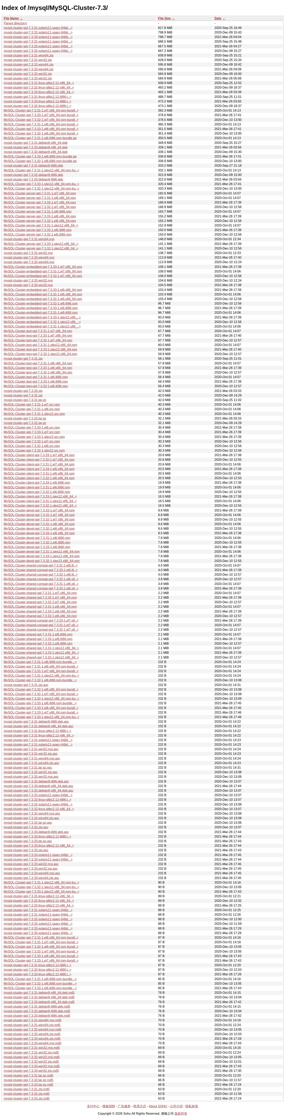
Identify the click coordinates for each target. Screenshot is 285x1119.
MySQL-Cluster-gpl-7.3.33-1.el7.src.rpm (32, 432)
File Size (164, 18)
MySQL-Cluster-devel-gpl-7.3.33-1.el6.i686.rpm (37, 547)
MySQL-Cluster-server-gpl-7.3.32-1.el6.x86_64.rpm (40, 221)
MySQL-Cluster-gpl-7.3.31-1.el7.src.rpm (32, 404)
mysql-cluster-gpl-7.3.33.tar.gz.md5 (28, 1084)
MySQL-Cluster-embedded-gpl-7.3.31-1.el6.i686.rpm (41, 312)
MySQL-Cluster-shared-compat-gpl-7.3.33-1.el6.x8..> (41, 588)
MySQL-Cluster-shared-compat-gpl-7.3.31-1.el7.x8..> (41, 625)
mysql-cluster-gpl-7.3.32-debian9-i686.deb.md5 (37, 1011)
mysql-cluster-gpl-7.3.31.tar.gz (25, 400)
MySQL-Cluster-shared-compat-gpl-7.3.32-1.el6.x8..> (41, 579)
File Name (11, 18)
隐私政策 (191, 1106)
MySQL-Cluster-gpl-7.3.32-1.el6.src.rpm (32, 446)
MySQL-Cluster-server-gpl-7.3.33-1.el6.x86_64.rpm (40, 216)
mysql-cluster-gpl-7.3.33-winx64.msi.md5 (32, 1043)
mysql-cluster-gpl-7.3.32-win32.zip (28, 73)
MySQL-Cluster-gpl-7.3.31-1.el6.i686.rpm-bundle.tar (40, 138)
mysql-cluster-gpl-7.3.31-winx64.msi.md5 (32, 1020)
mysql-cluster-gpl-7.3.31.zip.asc (26, 685)
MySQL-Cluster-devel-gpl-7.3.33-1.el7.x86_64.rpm (39, 510)
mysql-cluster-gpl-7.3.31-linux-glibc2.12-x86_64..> (39, 83)
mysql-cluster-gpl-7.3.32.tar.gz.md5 (28, 1080)
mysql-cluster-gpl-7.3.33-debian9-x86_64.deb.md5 (39, 1002)
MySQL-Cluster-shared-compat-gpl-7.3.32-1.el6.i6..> (41, 574)
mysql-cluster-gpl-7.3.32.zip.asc (26, 827)
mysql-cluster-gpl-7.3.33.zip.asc (26, 850)
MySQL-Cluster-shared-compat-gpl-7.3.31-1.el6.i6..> (41, 565)
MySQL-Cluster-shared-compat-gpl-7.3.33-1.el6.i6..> (41, 570)
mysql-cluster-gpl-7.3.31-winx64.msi (29, 239)
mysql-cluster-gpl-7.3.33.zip (23, 391)
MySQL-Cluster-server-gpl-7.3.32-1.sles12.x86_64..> (41, 248)
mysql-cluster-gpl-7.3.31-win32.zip (28, 60)
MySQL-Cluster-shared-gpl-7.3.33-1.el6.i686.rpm (38, 639)
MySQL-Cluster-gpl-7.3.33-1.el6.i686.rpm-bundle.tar (40, 156)
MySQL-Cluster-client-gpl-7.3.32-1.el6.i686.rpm (37, 492)
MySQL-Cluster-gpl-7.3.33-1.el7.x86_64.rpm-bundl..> (41, 115)
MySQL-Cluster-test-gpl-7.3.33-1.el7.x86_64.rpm (38, 335)
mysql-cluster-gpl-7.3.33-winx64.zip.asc (31, 878)
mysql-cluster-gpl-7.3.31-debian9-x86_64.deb (35, 142)
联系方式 (139, 1106)
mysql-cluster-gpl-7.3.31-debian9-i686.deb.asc (36, 721)
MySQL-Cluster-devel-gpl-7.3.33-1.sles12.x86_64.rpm (42, 556)
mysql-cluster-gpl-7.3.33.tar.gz (25, 418)
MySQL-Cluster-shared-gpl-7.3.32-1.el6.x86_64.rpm (40, 616)
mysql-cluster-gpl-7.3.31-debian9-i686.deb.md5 (37, 1006)
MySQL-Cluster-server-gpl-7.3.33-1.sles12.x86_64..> (41, 244)
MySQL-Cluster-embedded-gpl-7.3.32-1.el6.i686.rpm (41, 303)
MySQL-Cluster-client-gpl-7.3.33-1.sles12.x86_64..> (40, 496)
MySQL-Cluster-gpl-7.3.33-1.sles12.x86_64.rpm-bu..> (41, 184)
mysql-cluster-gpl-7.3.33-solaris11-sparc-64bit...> (38, 37)
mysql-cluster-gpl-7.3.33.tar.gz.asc (28, 841)
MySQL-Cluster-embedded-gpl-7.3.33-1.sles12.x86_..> (42, 317)
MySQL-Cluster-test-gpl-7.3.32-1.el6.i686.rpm (36, 386)
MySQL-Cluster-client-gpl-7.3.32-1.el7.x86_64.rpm (39, 459)
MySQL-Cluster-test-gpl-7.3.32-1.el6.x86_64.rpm (38, 372)
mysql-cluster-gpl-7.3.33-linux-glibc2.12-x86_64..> (39, 92)
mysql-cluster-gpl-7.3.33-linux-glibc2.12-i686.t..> (37, 101)
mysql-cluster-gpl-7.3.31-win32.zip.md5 (31, 1052)
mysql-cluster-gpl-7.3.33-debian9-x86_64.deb (35, 147)
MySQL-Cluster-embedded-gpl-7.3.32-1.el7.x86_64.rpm (43, 276)
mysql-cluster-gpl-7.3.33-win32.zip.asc (31, 868)
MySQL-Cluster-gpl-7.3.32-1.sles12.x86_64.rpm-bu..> (41, 188)
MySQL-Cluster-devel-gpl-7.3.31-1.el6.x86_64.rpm (39, 524)
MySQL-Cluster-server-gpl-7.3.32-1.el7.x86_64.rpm (40, 207)
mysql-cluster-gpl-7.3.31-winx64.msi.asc (32, 758)
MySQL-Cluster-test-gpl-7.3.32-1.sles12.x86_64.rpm (40, 354)
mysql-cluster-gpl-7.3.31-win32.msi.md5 (32, 1047)
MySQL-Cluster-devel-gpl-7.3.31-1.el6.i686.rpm (37, 538)
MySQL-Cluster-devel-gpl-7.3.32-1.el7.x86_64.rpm (39, 519)
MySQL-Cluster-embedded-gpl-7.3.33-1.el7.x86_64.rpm (43, 267)
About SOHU (158, 1106)
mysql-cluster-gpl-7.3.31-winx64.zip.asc (31, 763)
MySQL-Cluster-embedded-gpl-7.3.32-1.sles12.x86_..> (42, 322)
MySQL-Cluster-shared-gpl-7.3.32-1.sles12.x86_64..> (41, 657)
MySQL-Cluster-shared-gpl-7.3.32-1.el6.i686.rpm (38, 643)
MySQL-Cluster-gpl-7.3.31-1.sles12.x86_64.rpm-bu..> (41, 170)
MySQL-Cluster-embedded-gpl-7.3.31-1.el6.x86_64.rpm (43, 294)
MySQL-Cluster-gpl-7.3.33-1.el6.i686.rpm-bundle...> (40, 703)
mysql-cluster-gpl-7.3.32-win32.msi (28, 280)
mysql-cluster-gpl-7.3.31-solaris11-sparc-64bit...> (38, 28)
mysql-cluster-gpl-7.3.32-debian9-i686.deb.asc (36, 781)
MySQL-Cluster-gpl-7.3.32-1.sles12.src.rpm (34, 450)
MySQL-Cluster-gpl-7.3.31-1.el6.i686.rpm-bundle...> (40, 662)
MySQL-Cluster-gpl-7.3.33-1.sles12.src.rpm (34, 437)
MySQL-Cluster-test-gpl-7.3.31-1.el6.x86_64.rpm (38, 363)
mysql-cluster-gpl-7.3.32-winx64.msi (29, 262)
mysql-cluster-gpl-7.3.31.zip (23, 358)
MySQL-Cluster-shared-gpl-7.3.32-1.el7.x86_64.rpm (40, 602)
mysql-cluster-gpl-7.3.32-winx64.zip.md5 (32, 1034)
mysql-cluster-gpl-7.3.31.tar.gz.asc (28, 767)
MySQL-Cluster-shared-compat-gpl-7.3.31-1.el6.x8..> (41, 584)
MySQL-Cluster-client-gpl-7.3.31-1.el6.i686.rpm (37, 487)
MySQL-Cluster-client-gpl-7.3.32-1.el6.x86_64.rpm (39, 478)
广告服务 (124, 1106)
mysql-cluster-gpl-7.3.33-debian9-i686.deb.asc (36, 832)
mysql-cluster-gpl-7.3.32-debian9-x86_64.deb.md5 (39, 997)
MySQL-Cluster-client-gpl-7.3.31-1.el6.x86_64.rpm (39, 473)
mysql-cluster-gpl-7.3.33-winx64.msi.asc (32, 873)
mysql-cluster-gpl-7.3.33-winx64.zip (28, 69)
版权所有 (181, 1113)
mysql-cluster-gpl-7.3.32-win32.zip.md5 (31, 1061)
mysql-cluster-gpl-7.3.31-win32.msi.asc (31, 749)
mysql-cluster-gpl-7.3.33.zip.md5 (26, 1098)
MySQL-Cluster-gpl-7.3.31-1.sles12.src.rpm (34, 414)
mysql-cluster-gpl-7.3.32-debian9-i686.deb (33, 175)
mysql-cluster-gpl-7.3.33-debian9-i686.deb (33, 179)
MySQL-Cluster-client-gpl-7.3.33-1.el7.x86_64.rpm (39, 455)
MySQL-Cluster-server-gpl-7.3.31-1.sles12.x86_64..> (41, 225)
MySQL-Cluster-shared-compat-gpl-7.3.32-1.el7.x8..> (41, 629)
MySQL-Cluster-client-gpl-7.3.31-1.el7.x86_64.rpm (39, 464)
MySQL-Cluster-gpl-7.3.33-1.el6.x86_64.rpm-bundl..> (41, 129)
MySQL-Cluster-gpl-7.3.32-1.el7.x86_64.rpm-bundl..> (41, 119)
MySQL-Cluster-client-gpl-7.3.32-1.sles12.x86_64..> (40, 505)
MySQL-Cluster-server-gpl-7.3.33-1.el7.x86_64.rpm (40, 202)
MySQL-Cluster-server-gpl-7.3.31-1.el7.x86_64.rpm (40, 193)
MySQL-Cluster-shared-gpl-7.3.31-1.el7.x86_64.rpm (40, 593)
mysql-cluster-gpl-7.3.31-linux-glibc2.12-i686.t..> (37, 96)
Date (217, 18)
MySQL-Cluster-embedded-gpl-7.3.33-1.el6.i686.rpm (41, 308)
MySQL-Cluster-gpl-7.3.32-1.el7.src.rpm (32, 441)
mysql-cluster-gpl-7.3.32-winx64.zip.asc (31, 818)
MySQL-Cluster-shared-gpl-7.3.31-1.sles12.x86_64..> (41, 648)
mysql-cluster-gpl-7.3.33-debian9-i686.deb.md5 (37, 1015)
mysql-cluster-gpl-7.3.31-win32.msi (28, 253)
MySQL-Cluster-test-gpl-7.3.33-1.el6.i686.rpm (36, 381)
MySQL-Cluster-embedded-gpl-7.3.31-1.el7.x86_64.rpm (43, 271)
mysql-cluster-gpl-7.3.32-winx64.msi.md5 (32, 1029)
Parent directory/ (15, 23)
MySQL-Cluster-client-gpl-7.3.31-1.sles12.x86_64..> (40, 501)
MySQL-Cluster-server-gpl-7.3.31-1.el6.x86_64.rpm (40, 198)
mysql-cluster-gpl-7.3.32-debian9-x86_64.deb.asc (38, 790)
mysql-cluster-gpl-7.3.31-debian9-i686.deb (33, 165)
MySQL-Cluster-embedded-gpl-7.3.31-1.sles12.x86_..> (42, 326)
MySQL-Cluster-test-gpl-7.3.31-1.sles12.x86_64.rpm (40, 345)
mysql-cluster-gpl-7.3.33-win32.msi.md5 (32, 1066)
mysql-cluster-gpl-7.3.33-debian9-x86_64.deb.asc (38, 786)
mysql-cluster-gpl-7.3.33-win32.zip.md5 (31, 1070)
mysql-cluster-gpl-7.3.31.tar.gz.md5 (28, 1075)
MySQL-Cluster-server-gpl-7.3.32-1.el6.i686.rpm (37, 234)
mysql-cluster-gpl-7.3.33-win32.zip (28, 78)
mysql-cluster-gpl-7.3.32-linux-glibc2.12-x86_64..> (39, 87)
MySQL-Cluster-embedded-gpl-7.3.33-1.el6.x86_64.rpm (43, 289)
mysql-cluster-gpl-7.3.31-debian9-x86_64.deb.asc (38, 726)
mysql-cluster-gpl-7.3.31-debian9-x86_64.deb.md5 (39, 992)
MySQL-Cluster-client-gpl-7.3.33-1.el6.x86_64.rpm (39, 469)
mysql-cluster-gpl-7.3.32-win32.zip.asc (31, 772)
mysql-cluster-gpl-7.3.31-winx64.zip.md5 (32, 1025)
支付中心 (93, 1106)
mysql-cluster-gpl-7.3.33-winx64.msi (29, 257)
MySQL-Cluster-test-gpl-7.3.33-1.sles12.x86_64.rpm (40, 349)
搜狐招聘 (108, 1106)
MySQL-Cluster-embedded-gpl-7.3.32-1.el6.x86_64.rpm (43, 299)
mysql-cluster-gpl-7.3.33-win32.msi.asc (31, 864)
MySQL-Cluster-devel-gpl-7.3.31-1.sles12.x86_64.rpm (42, 551)
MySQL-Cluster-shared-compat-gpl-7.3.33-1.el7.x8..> (41, 620)
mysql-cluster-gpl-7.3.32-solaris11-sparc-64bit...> (38, 32)
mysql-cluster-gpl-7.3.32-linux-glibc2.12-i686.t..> (37, 106)
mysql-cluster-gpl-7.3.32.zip (23, 395)
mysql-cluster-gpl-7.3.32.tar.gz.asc (28, 822)
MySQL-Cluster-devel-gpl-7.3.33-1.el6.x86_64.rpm (39, 533)
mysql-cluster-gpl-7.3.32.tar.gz (25, 423)
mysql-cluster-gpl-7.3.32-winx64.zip (28, 64)
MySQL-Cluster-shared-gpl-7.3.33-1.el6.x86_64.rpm (40, 611)
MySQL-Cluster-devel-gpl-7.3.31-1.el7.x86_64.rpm (39, 515)
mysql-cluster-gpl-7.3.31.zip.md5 (26, 1089)
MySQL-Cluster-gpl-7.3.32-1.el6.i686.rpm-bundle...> (40, 680)
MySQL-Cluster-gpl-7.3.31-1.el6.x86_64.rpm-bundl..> (41, 124)
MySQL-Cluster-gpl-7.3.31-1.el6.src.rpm (32, 409)
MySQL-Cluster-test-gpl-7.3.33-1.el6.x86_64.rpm (38, 368)
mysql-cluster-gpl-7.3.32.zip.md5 (26, 1093)
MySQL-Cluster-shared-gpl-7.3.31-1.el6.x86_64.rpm (40, 606)
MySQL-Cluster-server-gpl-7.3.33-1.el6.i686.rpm (37, 230)
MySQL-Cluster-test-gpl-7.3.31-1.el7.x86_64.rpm (38, 331)
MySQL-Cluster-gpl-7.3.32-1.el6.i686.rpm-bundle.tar (40, 161)
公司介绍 (176, 1106)
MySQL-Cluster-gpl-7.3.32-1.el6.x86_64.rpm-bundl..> (41, 133)
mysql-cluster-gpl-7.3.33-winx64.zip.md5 (32, 1038)
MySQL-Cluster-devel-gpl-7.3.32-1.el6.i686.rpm (37, 542)
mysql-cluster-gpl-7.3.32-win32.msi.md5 (32, 1057)
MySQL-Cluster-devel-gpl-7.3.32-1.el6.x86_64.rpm (39, 528)
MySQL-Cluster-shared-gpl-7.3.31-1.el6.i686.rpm (38, 634)
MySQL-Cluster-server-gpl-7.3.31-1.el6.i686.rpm (37, 211)
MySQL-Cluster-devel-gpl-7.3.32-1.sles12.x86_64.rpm (42, 561)
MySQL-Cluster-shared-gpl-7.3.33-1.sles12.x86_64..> (41, 652)
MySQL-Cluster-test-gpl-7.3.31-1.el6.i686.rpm (36, 377)
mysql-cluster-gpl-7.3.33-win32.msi (28, 285)
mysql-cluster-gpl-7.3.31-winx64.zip (28, 55)
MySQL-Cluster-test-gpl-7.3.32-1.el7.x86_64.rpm (38, 340)
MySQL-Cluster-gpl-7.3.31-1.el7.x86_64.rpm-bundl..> (41, 110)
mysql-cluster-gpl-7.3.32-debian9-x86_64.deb (35, 152)
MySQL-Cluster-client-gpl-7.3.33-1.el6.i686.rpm (37, 482)
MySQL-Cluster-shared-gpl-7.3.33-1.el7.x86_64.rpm (40, 597)
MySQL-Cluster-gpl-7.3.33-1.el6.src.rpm (32, 427)
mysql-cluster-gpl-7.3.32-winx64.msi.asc (32, 813)
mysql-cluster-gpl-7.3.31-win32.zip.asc (31, 753)
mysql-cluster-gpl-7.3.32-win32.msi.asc (31, 776)
